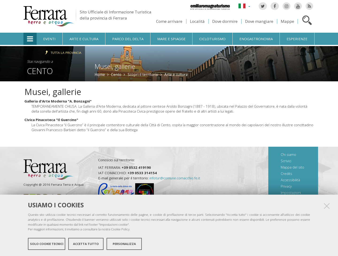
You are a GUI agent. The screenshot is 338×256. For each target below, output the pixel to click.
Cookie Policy (120, 229)
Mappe (287, 21)
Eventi (49, 38)
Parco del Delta (127, 38)
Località (197, 21)
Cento (40, 70)
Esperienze (297, 38)
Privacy (286, 186)
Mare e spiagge (171, 38)
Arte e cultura (83, 38)
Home (100, 74)
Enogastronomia (256, 38)
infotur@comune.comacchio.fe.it (175, 178)
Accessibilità (290, 179)
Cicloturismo (212, 38)
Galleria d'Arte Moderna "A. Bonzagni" (58, 101)
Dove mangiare (259, 21)
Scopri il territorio (143, 74)
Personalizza (124, 244)
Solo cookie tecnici (46, 244)
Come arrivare (169, 21)
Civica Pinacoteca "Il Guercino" (51, 119)
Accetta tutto (86, 244)
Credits (286, 173)
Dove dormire (225, 21)
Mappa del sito (292, 167)
